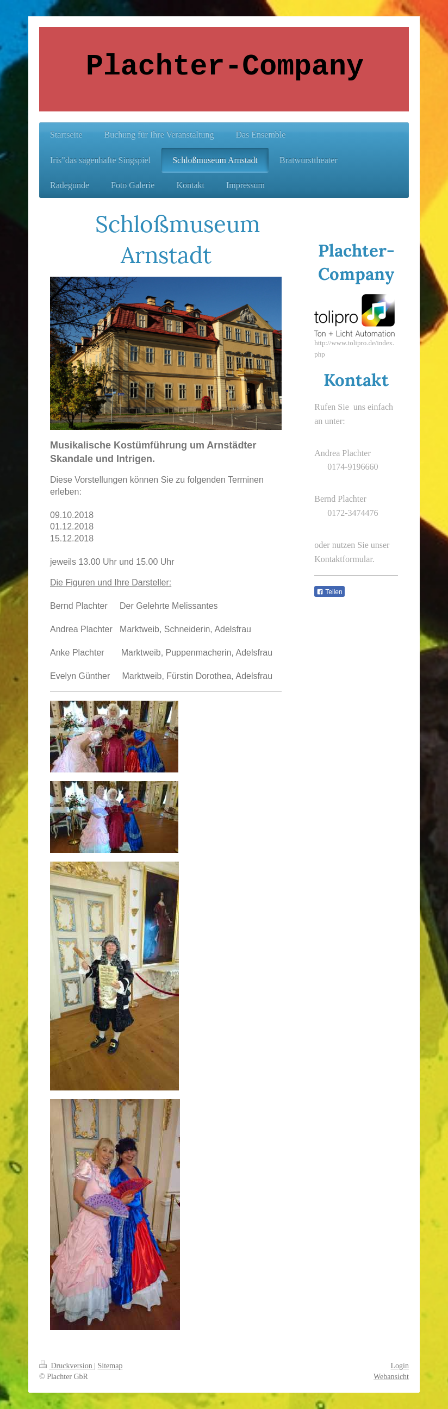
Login (400, 1366)
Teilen (329, 592)
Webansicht (391, 1377)
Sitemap (110, 1366)
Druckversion (66, 1366)
